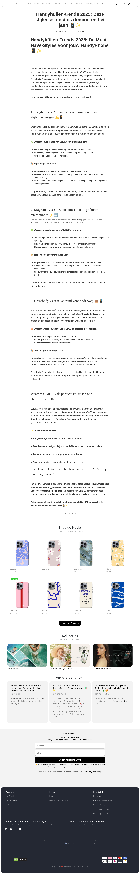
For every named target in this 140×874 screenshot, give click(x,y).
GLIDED (18, 3)
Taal (70, 839)
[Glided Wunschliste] (116, 4)
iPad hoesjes (55, 4)
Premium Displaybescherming (59, 800)
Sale (29, 4)
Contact (8, 805)
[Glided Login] (124, 4)
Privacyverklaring (93, 772)
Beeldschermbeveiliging (84, 4)
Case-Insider (98, 4)
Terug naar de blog (70, 513)
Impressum (97, 796)
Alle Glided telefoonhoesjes (70, 623)
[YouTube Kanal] (21, 829)
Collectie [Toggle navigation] (36, 4)
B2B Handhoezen (11, 800)
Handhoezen (45, 4)
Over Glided (9, 796)
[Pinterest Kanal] (12, 829)
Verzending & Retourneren (102, 809)
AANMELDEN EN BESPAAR (70, 760)
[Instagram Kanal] (7, 829)
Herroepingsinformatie (101, 813)
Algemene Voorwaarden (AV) (103, 800)
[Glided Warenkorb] (129, 4)
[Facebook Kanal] (16, 829)
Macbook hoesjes (68, 4)
